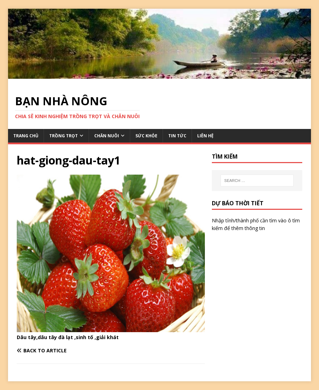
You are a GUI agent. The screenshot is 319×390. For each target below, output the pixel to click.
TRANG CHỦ (25, 136)
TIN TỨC (177, 136)
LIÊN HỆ (205, 136)
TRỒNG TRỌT (63, 136)
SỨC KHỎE (146, 136)
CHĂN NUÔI (106, 136)
